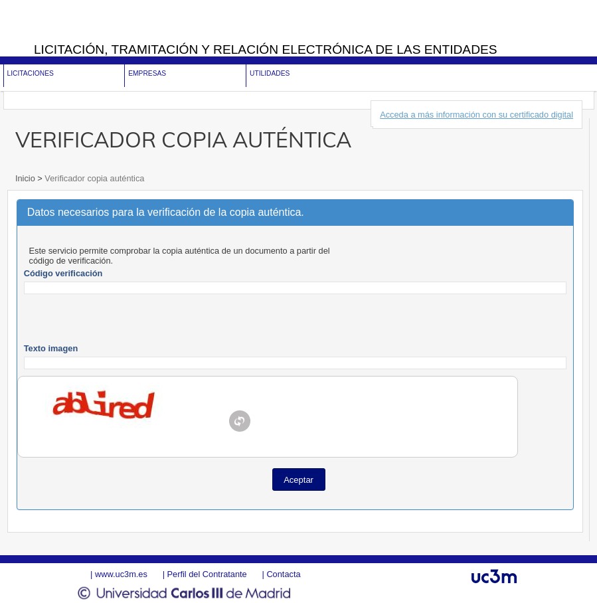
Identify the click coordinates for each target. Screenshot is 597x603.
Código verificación (63, 273)
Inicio (26, 178)
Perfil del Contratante (207, 574)
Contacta (283, 574)
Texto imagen (51, 348)
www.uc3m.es (121, 574)
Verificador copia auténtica (94, 178)
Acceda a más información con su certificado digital (476, 115)
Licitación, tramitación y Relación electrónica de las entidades (265, 49)
